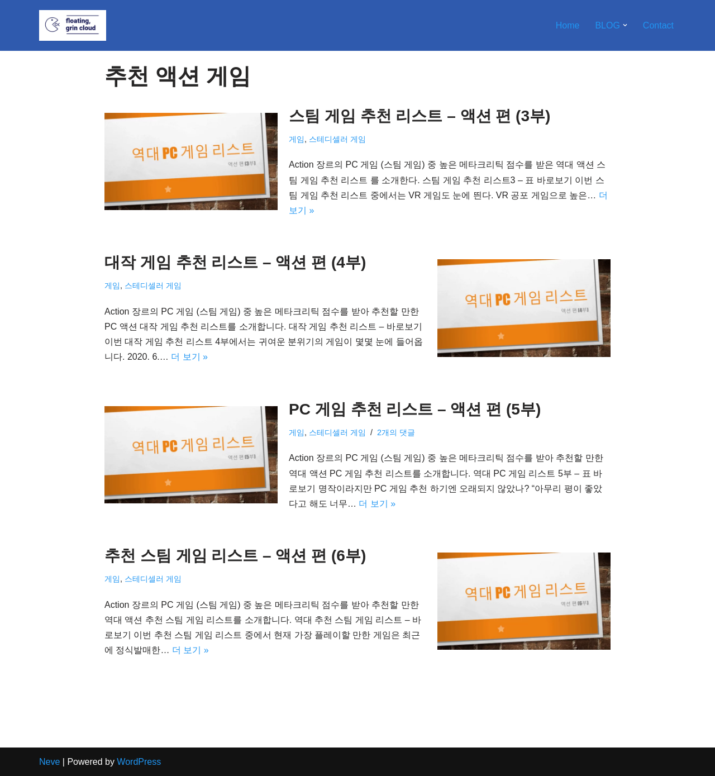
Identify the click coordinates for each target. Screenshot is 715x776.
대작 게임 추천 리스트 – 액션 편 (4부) (235, 262)
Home (568, 25)
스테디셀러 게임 (337, 139)
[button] (625, 25)
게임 (296, 139)
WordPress (139, 762)
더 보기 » (189, 356)
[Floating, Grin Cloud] (72, 25)
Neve (49, 762)
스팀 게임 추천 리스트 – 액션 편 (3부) (419, 116)
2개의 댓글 (396, 432)
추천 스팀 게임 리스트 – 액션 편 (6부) (235, 555)
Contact (658, 25)
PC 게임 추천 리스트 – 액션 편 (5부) (415, 409)
